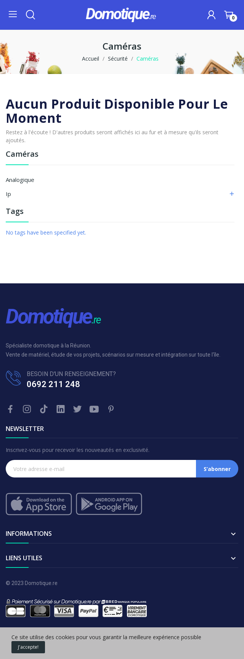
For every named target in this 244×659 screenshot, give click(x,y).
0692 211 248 (53, 384)
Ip (8, 194)
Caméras (22, 154)
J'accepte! (28, 647)
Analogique (20, 179)
